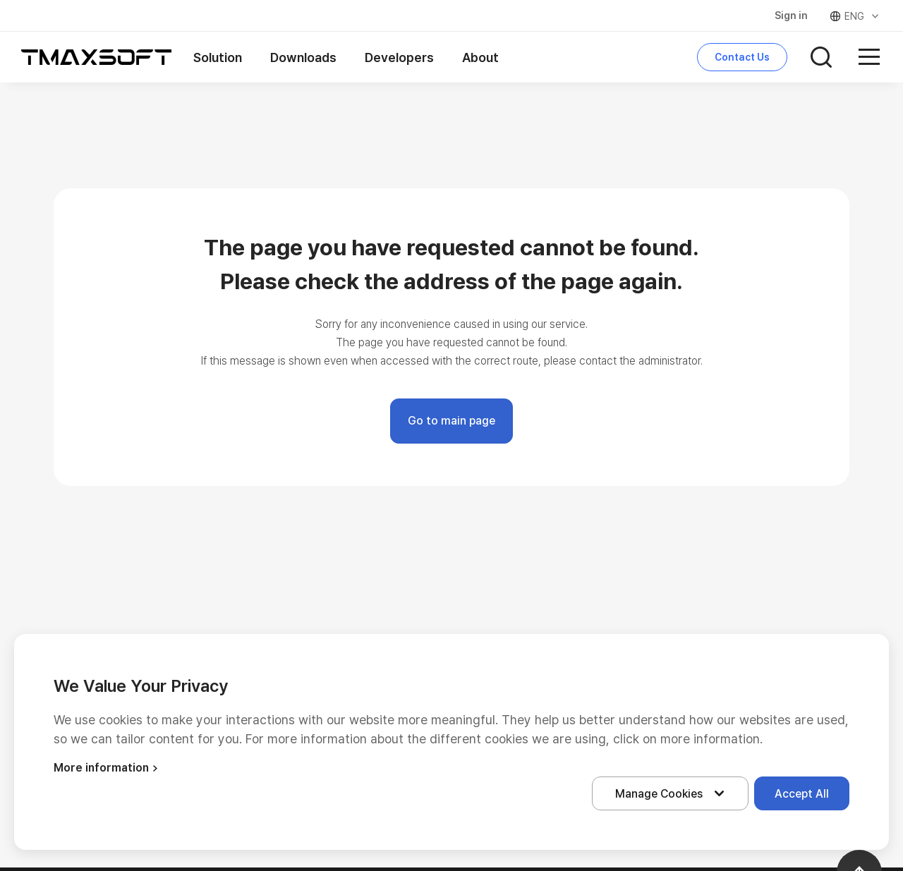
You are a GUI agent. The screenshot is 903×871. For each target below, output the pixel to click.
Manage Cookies (673, 793)
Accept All (802, 793)
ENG (855, 16)
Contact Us (742, 57)
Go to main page (451, 420)
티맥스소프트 (96, 57)
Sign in (791, 15)
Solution (217, 57)
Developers (399, 57)
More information (108, 767)
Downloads (303, 57)
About (480, 57)
